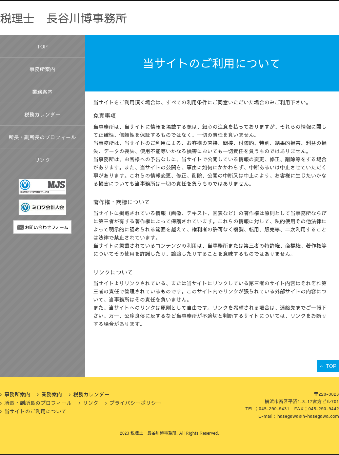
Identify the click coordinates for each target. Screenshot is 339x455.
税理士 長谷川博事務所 (63, 18)
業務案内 (42, 91)
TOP (42, 46)
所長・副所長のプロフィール (42, 137)
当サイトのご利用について (35, 411)
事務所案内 (42, 69)
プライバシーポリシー (135, 402)
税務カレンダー (42, 114)
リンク (42, 159)
